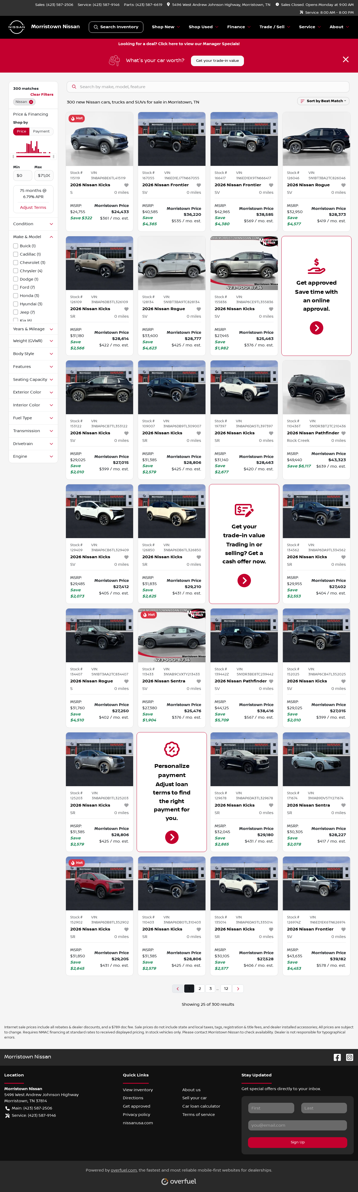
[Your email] (297, 1125)
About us (191, 1089)
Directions (133, 1098)
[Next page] (238, 989)
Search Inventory (116, 27)
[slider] (13, 156)
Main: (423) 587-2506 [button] (28, 1108)
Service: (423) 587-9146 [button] (30, 1115)
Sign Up (298, 1142)
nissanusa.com (138, 1123)
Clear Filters (42, 94)
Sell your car (194, 1098)
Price (21, 131)
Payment (41, 131)
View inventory (138, 1089)
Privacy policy (136, 1114)
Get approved (136, 1106)
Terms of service (198, 1114)
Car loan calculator (201, 1106)
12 (226, 988)
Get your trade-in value (217, 61)
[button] (219, 5)
